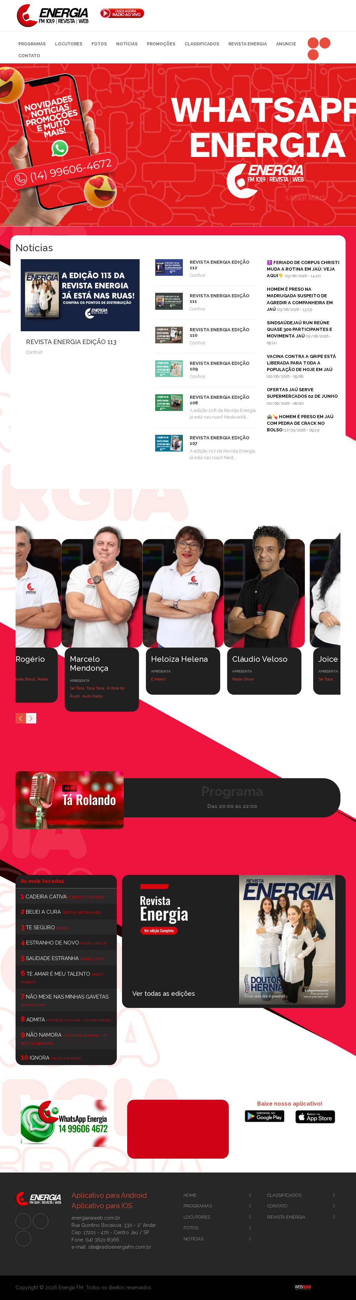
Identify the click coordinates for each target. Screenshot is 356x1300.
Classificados (202, 44)
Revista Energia (247, 44)
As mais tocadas (42, 881)
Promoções (161, 44)
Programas (32, 44)
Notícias (127, 44)
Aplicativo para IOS (102, 1206)
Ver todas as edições (163, 993)
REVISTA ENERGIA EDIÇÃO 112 (220, 264)
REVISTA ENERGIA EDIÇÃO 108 (220, 399)
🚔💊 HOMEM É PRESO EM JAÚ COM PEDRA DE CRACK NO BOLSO (300, 423)
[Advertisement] (248, 13)
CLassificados (284, 1195)
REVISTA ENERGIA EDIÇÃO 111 (220, 298)
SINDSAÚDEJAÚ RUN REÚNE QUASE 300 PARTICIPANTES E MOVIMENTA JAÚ (299, 329)
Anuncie (286, 44)
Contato (29, 55)
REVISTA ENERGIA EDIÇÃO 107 (220, 440)
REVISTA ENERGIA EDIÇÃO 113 (71, 341)
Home (190, 1195)
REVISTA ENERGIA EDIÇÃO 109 (220, 365)
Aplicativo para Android (109, 1195)
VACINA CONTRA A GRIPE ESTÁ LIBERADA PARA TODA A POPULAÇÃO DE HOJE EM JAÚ (301, 363)
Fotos (99, 44)
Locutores (68, 44)
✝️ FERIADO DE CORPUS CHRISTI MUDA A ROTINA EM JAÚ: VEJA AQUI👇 (303, 269)
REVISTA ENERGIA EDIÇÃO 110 (220, 332)
